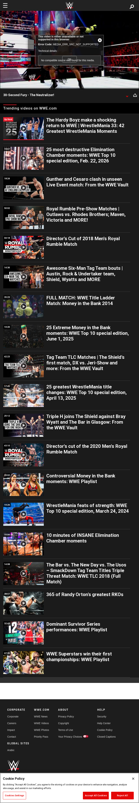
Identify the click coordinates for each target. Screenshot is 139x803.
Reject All (122, 795)
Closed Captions (106, 736)
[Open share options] (135, 95)
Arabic (10, 750)
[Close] (133, 779)
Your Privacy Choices (70, 736)
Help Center (104, 723)
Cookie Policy (105, 730)
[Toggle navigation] (5, 5)
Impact (11, 730)
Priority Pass (41, 736)
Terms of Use (65, 730)
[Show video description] (127, 95)
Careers (11, 723)
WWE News (41, 716)
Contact (11, 736)
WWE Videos (41, 723)
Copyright (63, 723)
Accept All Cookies (96, 795)
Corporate (12, 716)
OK (69, 59)
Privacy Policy (66, 716)
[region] (69, 788)
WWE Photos (41, 730)
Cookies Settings (14, 795)
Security (101, 716)
